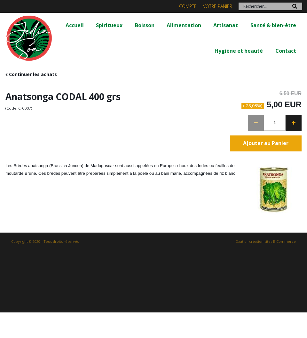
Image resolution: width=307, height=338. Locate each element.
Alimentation (184, 25)
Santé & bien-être (273, 25)
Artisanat (225, 25)
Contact (285, 50)
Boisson (144, 25)
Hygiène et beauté (239, 50)
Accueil (75, 25)
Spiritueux (109, 25)
